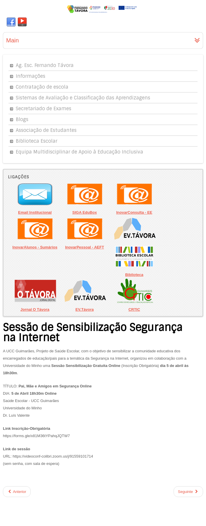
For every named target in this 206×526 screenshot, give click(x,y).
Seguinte (188, 491)
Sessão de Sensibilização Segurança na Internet (92, 332)
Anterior (16, 491)
